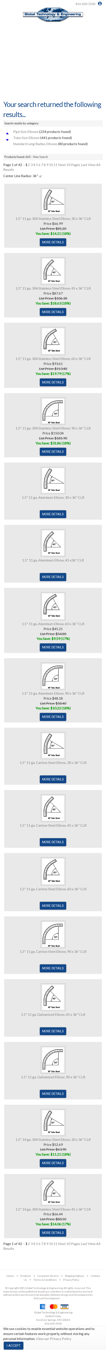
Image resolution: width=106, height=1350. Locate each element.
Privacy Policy (71, 1279)
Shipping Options (74, 1275)
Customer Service (48, 1275)
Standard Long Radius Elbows (35, 144)
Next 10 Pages (69, 165)
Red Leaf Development (47, 1298)
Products (25, 1275)
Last (84, 165)
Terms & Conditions (45, 1279)
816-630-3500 (85, 4)
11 (55, 165)
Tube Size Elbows (26, 138)
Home (10, 1275)
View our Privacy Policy (53, 1338)
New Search (40, 157)
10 (51, 165)
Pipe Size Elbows (25, 131)
